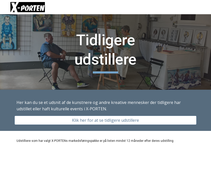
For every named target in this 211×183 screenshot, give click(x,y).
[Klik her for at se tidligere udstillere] (105, 120)
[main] (105, 51)
